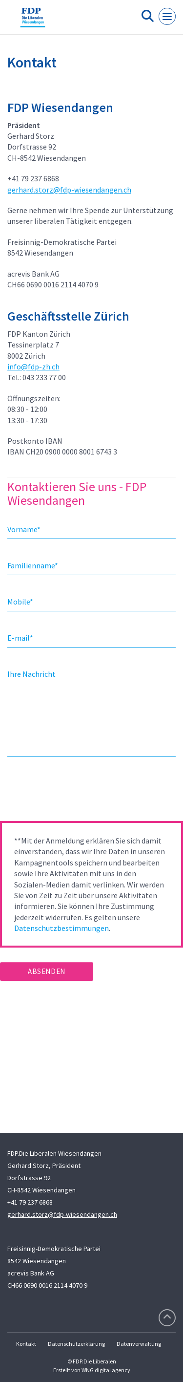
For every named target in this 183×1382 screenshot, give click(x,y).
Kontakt (26, 1343)
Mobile (20, 601)
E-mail (20, 638)
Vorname (24, 529)
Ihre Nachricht (31, 674)
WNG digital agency (105, 1370)
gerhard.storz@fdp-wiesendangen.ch (69, 189)
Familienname (32, 565)
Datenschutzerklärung (76, 1343)
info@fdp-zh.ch (33, 366)
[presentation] (74, 792)
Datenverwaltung (139, 1343)
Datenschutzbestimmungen (61, 928)
